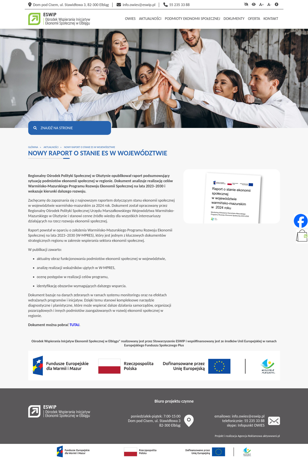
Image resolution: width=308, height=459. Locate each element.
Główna (33, 147)
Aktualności (51, 147)
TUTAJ (74, 324)
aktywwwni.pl (271, 436)
